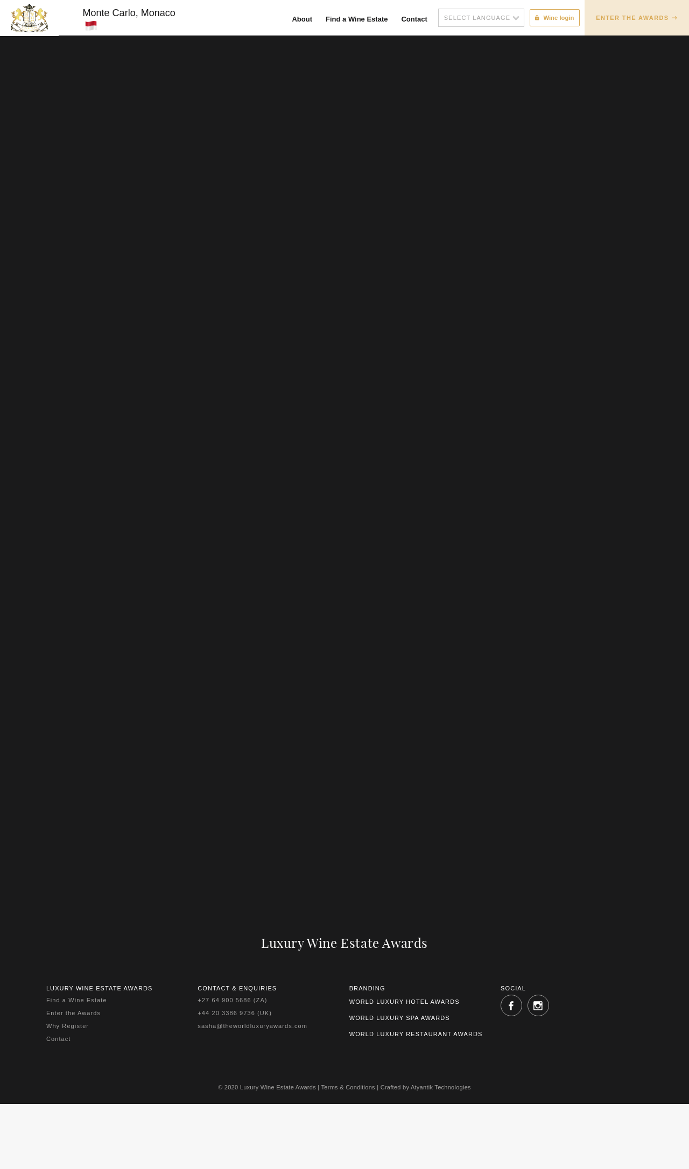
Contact (411, 19)
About (299, 19)
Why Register (67, 1035)
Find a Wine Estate (353, 19)
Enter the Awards (632, 18)
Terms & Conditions (348, 1096)
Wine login (552, 17)
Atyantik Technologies (441, 1096)
